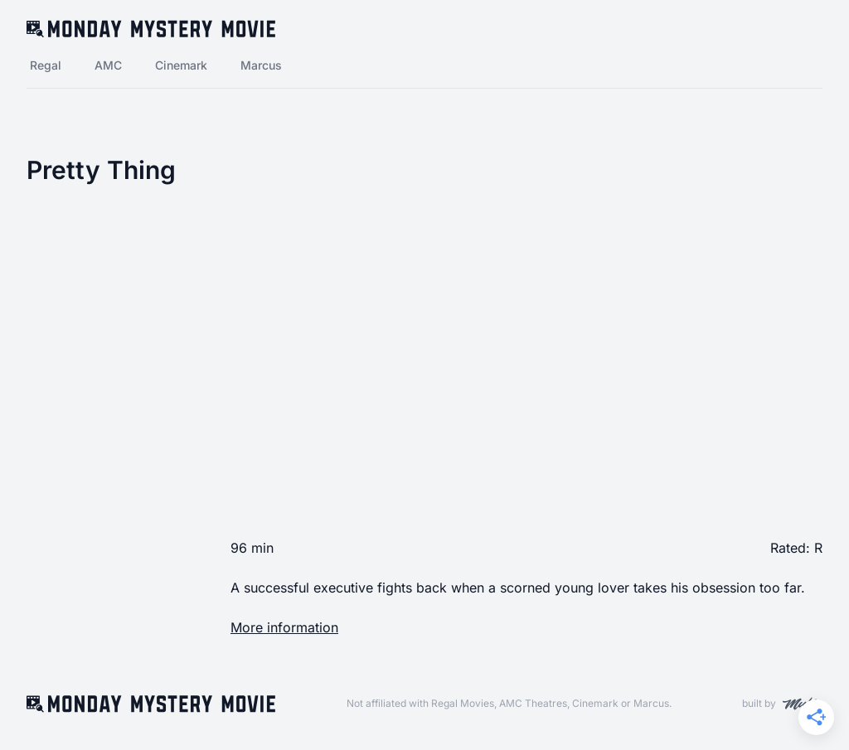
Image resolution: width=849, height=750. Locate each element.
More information (284, 627)
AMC (108, 65)
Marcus (261, 65)
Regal (45, 65)
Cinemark (181, 65)
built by (782, 704)
